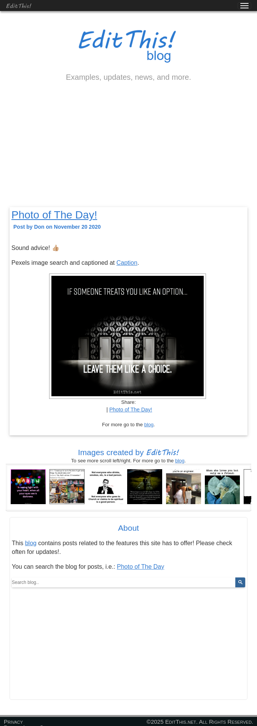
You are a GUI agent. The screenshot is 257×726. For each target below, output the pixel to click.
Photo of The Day (140, 566)
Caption (127, 262)
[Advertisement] (128, 151)
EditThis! (18, 5)
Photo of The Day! (54, 215)
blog (149, 424)
